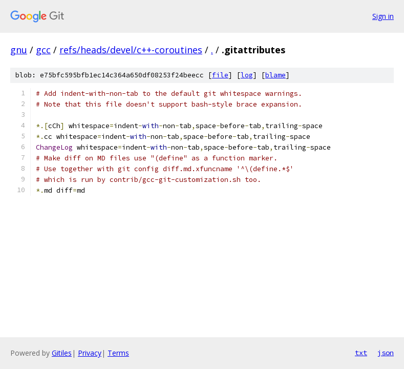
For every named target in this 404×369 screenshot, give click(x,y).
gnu (18, 50)
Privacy (89, 353)
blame (275, 75)
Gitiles (62, 353)
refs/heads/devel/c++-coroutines (130, 50)
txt (361, 352)
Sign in (383, 16)
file (220, 75)
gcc (43, 50)
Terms (118, 353)
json (385, 352)
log (247, 75)
